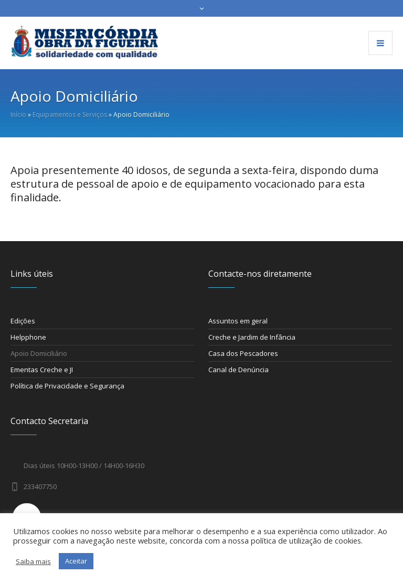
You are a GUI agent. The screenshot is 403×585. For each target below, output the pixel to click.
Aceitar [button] (76, 561)
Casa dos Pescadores (243, 353)
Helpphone (28, 337)
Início (18, 114)
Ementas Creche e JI (41, 369)
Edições (22, 321)
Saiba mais (33, 561)
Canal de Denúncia (238, 369)
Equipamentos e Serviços (70, 114)
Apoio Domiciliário (38, 353)
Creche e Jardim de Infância (251, 337)
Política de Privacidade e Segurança (67, 386)
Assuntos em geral (238, 321)
